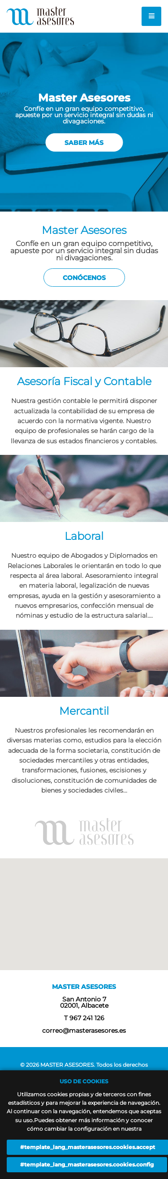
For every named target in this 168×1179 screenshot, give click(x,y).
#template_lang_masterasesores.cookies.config (87, 1164)
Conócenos (84, 278)
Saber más (84, 143)
